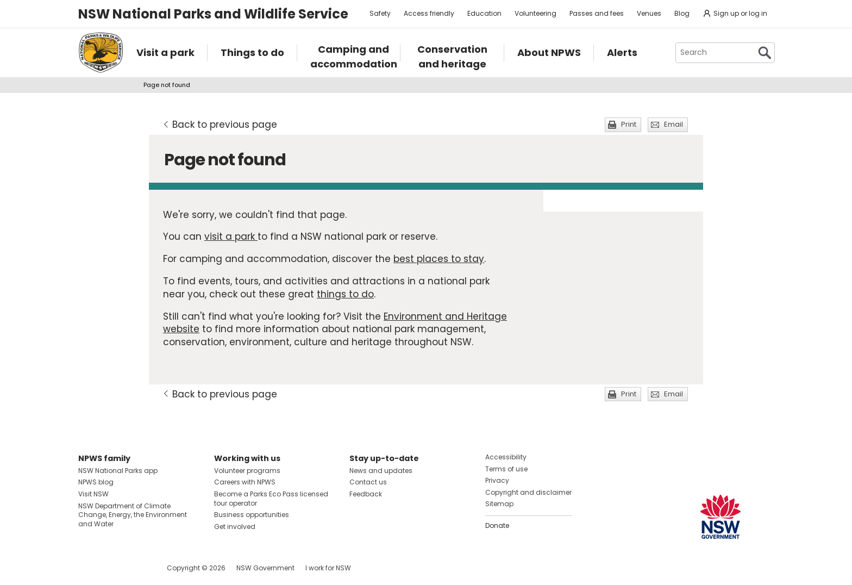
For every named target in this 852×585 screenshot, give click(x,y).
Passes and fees (596, 13)
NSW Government (265, 567)
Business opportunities (251, 514)
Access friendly (429, 13)
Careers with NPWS (244, 482)
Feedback (365, 494)
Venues (649, 13)
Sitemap (499, 503)
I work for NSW (328, 567)
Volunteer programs (247, 470)
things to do (345, 294)
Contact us (368, 482)
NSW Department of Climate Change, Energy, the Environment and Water (132, 515)
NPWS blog (96, 482)
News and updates (380, 470)
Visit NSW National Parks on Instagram (112, 568)
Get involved (234, 526)
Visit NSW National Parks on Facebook (88, 568)
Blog (682, 13)
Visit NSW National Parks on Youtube (135, 568)
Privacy (497, 480)
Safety (380, 13)
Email (673, 124)
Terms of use (506, 469)
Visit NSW (93, 494)
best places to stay (438, 258)
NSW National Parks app (118, 470)
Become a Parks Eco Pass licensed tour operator (271, 498)
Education (484, 13)
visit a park (231, 236)
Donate (497, 525)
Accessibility (506, 457)
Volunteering (535, 13)
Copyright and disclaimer (528, 492)
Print (628, 124)
